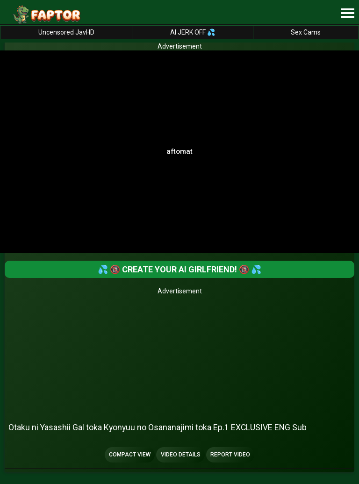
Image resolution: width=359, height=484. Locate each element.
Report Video (230, 454)
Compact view (130, 454)
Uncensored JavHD (66, 32)
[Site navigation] (347, 13)
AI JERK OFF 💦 (192, 32)
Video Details (181, 454)
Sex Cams (306, 32)
